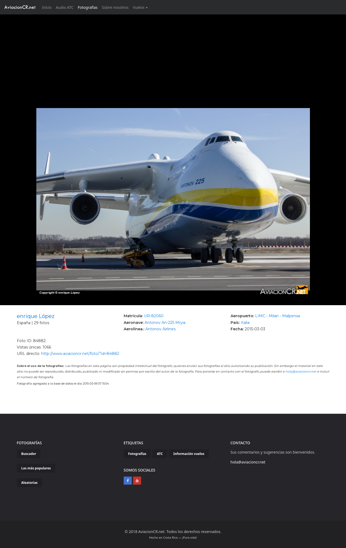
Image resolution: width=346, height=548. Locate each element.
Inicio (48, 7)
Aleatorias (29, 482)
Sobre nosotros (115, 7)
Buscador (28, 453)
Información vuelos (188, 453)
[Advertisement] (173, 54)
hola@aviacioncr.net (300, 371)
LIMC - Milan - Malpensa (277, 315)
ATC (160, 453)
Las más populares (36, 468)
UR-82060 (154, 315)
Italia (245, 322)
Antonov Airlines (160, 329)
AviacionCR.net (20, 7)
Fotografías (88, 7)
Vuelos (139, 7)
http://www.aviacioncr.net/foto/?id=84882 (80, 353)
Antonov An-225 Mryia (165, 322)
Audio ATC (64, 7)
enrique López (36, 316)
